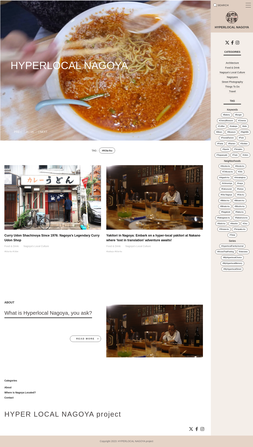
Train (235, 155)
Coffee (222, 126)
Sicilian (244, 143)
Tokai (233, 235)
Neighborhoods (232, 161)
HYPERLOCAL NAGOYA (69, 65)
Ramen (232, 143)
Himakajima (240, 177)
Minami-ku (239, 200)
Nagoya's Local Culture (36, 246)
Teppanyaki (222, 155)
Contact (9, 397)
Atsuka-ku (226, 166)
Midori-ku (225, 200)
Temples (238, 149)
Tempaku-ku (240, 229)
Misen (219, 132)
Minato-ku (225, 206)
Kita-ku (8, 251)
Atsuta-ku (240, 166)
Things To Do (232, 86)
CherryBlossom (226, 120)
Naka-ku (240, 212)
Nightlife (245, 132)
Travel (232, 91)
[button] (17, 132)
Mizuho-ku (240, 206)
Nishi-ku (221, 223)
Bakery (227, 115)
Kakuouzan (227, 189)
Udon (16, 251)
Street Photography (232, 81)
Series (232, 240)
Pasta (220, 143)
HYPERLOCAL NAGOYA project (135, 441)
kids (245, 126)
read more (85, 338)
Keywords (232, 109)
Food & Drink (11, 246)
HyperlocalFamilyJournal (232, 246)
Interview (244, 252)
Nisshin (234, 223)
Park (242, 138)
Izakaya (110, 251)
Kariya (240, 189)
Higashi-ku (224, 177)
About (7, 387)
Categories (10, 380)
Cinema (242, 120)
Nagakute (226, 212)
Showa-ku (224, 229)
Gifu (240, 172)
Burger (239, 115)
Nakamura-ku (242, 218)
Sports (226, 149)
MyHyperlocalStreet (232, 269)
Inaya (240, 183)
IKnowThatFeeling (226, 252)
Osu (245, 223)
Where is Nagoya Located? (20, 392)
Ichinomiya (227, 183)
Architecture (232, 62)
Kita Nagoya (227, 195)
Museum (232, 132)
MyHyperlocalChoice (233, 257)
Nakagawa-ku (224, 218)
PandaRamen (228, 138)
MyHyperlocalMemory (232, 263)
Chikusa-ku (228, 172)
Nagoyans (232, 77)
